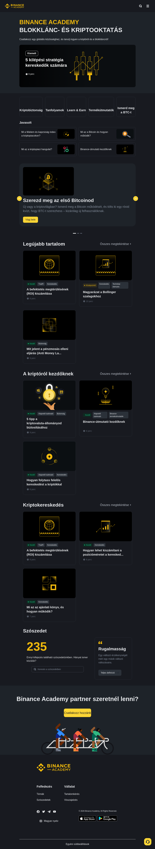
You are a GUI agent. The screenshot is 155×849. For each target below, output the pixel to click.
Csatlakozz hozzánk (77, 712)
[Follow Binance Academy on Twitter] (43, 811)
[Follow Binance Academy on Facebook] (38, 811)
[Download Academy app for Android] (107, 819)
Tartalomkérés (71, 794)
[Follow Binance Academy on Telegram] (49, 811)
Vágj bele (30, 219)
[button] (148, 6)
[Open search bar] (139, 6)
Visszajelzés (71, 800)
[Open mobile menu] (147, 6)
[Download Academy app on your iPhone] (87, 819)
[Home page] (14, 6)
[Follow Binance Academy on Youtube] (54, 812)
